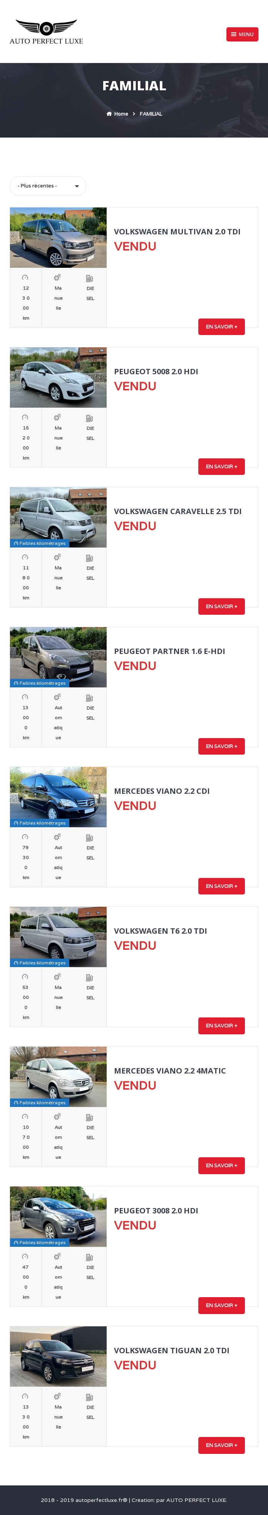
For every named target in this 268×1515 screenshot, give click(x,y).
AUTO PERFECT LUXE (196, 1500)
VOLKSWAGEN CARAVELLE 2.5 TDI (178, 511)
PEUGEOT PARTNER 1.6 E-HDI (169, 651)
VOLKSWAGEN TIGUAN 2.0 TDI (171, 1350)
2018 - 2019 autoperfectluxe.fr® (85, 1500)
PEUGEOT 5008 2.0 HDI (156, 371)
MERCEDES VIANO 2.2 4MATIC (170, 1070)
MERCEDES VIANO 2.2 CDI (162, 791)
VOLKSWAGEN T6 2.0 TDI (160, 931)
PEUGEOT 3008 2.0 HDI (156, 1210)
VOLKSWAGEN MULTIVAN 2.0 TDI (177, 231)
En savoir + (221, 327)
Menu (242, 34)
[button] (48, 186)
